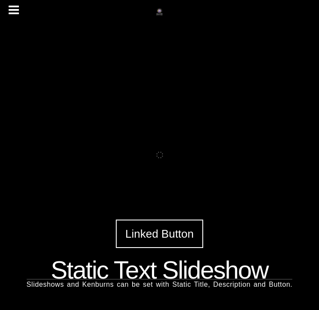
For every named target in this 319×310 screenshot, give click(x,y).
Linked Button (159, 233)
